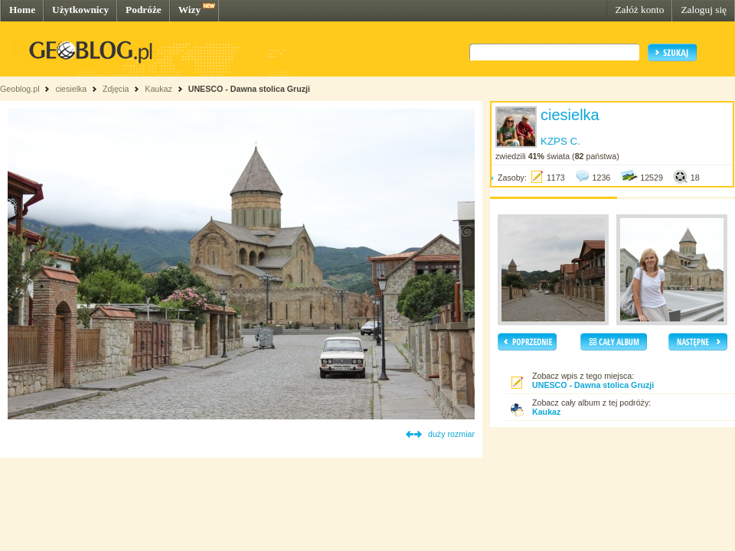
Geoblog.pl (20, 88)
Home (22, 9)
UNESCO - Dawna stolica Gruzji (249, 88)
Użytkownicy (80, 9)
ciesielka (71, 88)
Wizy (189, 9)
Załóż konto (639, 9)
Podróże (144, 9)
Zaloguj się (704, 9)
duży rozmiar (451, 434)
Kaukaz (158, 88)
